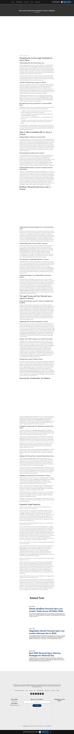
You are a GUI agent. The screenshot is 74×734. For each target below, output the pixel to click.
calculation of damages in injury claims (27, 290)
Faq (34, 690)
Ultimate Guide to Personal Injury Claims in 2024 (35, 371)
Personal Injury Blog (40, 690)
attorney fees (33, 458)
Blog (32, 1)
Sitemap (58, 690)
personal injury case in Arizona (30, 416)
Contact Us (26, 1)
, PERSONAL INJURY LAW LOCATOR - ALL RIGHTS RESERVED (40, 726)
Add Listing (37, 1)
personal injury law (33, 238)
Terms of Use (53, 690)
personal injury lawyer (43, 163)
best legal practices (39, 419)
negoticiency (46, 449)
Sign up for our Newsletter (37, 699)
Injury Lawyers (19, 1)
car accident (22, 513)
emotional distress (23, 548)
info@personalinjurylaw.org (14, 705)
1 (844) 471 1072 (14, 701)
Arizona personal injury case (37, 430)
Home (13, 1)
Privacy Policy (47, 690)
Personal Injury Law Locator (19, 690)
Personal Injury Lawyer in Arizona (46, 96)
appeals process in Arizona (40, 479)
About (27, 690)
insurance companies (30, 531)
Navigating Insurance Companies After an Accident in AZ (32, 333)
